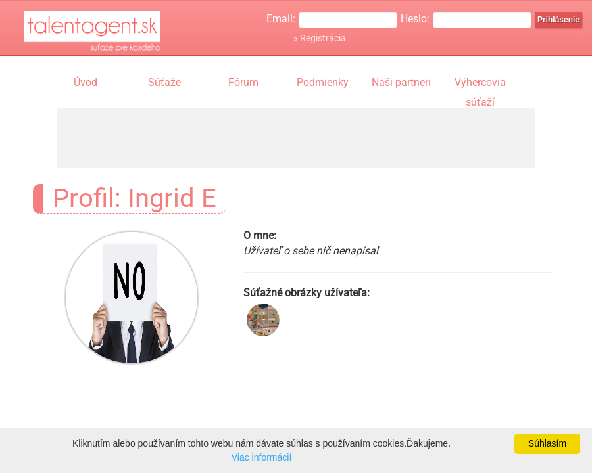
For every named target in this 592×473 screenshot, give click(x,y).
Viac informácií (262, 457)
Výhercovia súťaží (480, 84)
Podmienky (323, 82)
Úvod (85, 82)
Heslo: (415, 18)
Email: (280, 18)
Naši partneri (401, 82)
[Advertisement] (296, 138)
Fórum (243, 82)
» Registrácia (319, 38)
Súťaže (164, 82)
